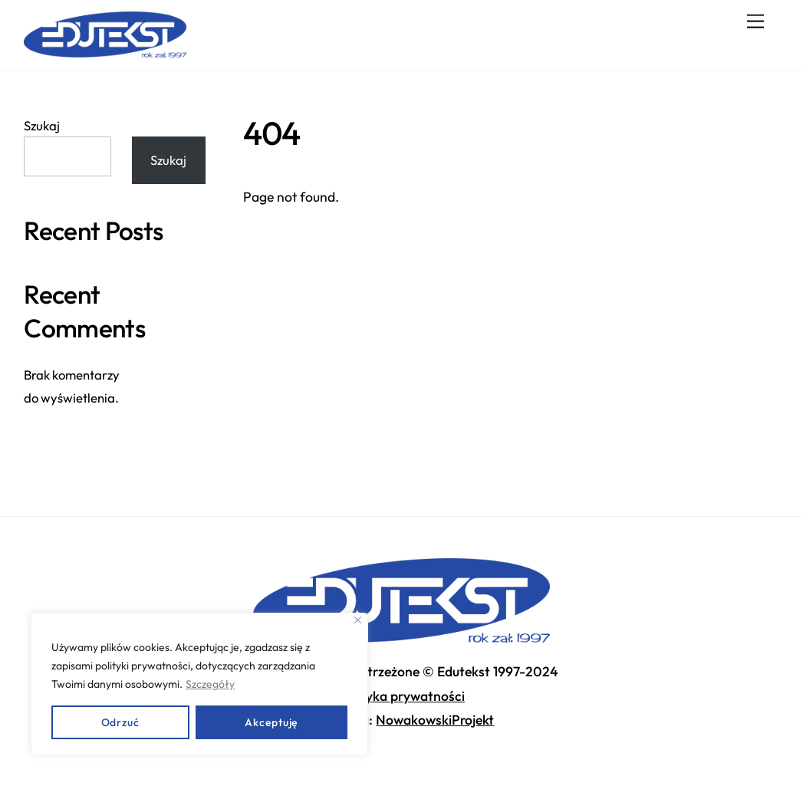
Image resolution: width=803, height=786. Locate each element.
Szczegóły (210, 684)
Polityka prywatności (401, 696)
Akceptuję (271, 722)
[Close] (357, 620)
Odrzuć (120, 722)
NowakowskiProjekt (435, 719)
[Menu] (755, 21)
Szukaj (42, 125)
